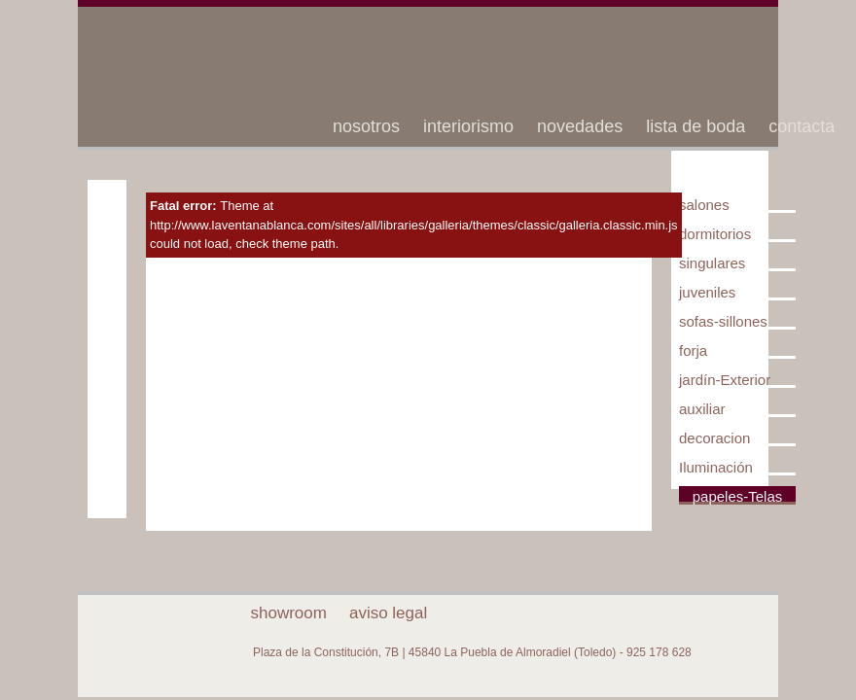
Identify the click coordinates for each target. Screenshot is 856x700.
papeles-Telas (738, 496)
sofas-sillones (723, 321)
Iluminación (716, 467)
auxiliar (702, 409)
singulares (712, 263)
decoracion (714, 438)
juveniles (707, 292)
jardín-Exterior (724, 379)
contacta (801, 126)
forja (693, 350)
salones (704, 204)
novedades (580, 126)
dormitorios (715, 234)
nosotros (366, 126)
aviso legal (388, 613)
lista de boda (695, 126)
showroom (289, 613)
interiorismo (468, 126)
